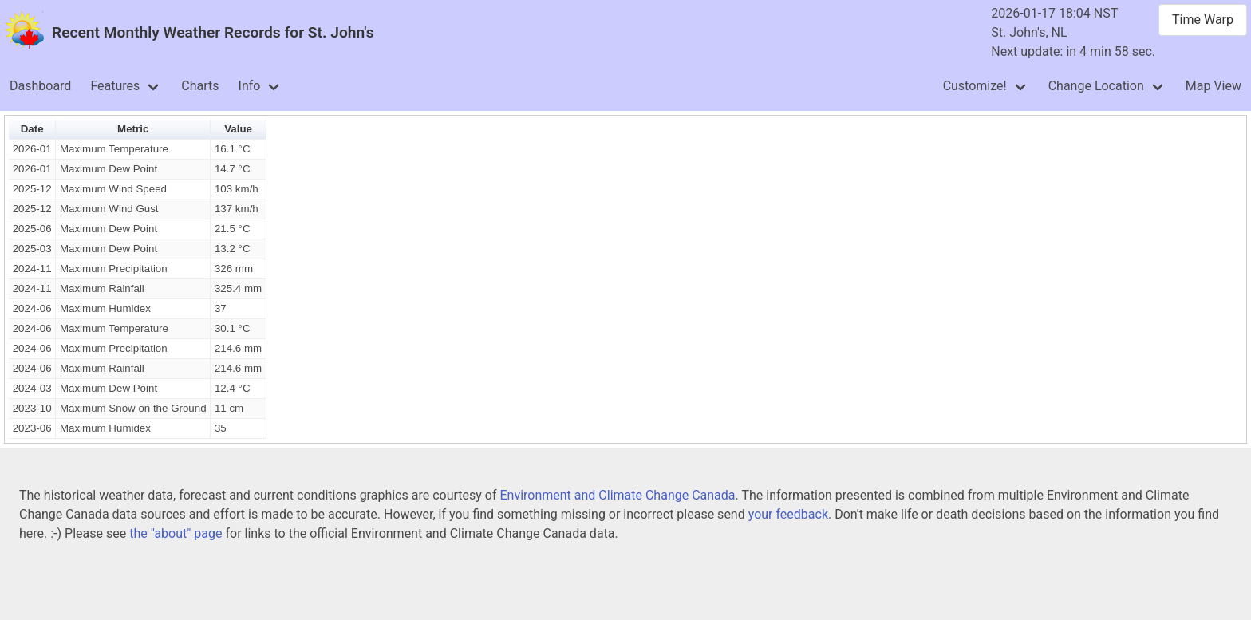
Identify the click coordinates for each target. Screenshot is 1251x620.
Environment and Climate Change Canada (617, 495)
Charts (200, 85)
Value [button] (238, 129)
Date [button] (32, 129)
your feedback (788, 514)
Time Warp (1202, 19)
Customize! (975, 85)
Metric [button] (132, 129)
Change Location (1096, 85)
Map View (1213, 85)
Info (250, 85)
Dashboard (40, 85)
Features (115, 85)
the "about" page (175, 533)
